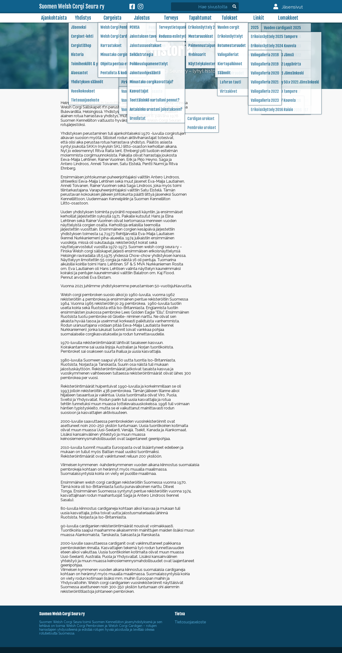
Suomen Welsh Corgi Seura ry (71, 6)
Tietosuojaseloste (190, 622)
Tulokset (230, 18)
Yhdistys (83, 18)
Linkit (258, 18)
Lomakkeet (288, 18)
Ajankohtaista (54, 18)
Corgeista (112, 18)
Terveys (171, 18)
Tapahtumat (200, 18)
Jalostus (142, 18)
